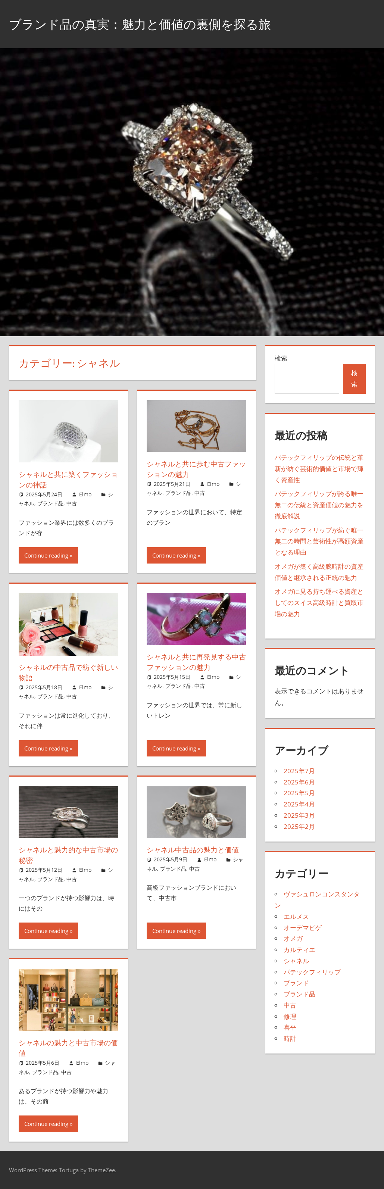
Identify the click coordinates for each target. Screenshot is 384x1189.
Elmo (85, 494)
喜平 (290, 1027)
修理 (290, 1016)
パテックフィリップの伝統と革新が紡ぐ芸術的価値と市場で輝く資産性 (319, 468)
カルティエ (299, 949)
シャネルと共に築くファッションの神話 (67, 479)
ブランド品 (50, 503)
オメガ (293, 938)
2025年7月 (299, 771)
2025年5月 (299, 793)
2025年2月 (299, 826)
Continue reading (46, 555)
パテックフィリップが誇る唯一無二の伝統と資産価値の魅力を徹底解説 (319, 504)
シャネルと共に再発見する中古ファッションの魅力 (195, 662)
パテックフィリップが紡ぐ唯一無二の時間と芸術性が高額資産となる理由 (319, 541)
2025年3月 (299, 815)
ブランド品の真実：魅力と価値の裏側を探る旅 (151, 23)
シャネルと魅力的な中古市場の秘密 (67, 855)
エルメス (296, 916)
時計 (290, 1038)
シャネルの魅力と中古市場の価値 (67, 1048)
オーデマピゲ (303, 927)
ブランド (296, 983)
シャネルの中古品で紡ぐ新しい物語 (67, 672)
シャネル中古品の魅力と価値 (195, 849)
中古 (71, 503)
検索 (281, 358)
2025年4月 (299, 804)
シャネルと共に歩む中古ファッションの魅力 (195, 469)
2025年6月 (299, 782)
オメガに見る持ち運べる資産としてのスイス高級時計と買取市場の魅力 (319, 602)
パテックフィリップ (312, 972)
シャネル (296, 960)
